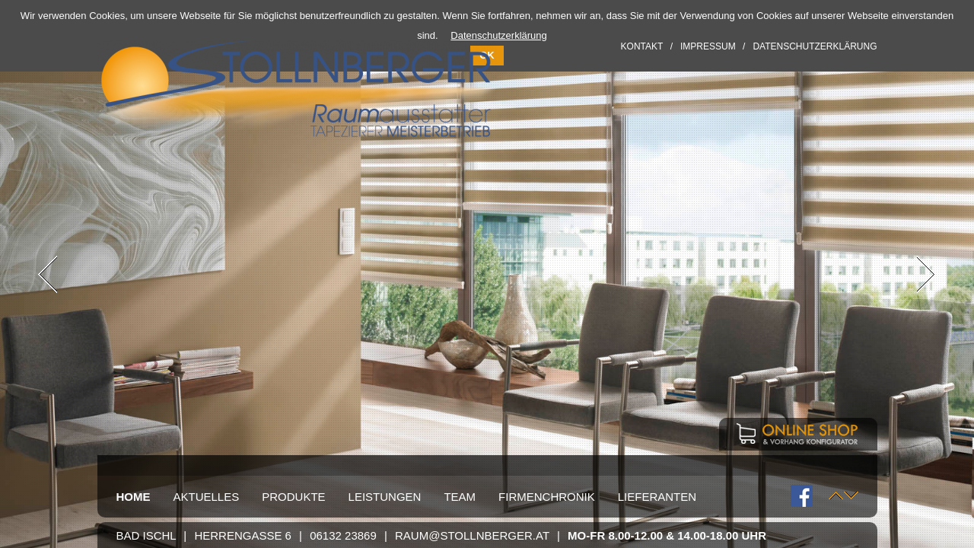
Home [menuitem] (133, 496)
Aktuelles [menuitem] (206, 496)
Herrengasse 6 (242, 535)
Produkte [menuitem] (293, 496)
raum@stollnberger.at (472, 535)
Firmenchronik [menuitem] (546, 496)
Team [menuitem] (460, 496)
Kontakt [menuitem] (642, 46)
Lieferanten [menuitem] (657, 496)
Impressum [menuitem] (708, 46)
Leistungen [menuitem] (385, 496)
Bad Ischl (146, 535)
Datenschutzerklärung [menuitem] (815, 46)
